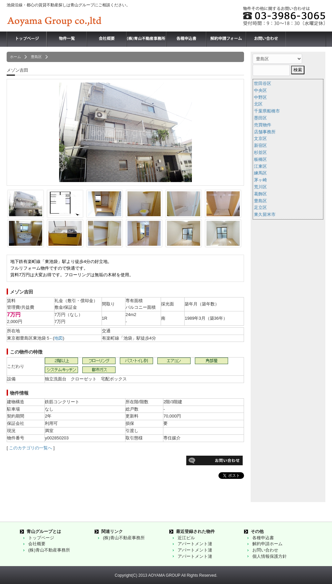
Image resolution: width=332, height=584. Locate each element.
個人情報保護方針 (269, 556)
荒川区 (260, 186)
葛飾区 (260, 193)
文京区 (260, 138)
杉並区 (260, 152)
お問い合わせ (265, 550)
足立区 (260, 207)
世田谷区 (262, 83)
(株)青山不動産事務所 (49, 550)
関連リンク (112, 531)
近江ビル (186, 537)
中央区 (260, 90)
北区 (258, 103)
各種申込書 (263, 537)
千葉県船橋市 (267, 110)
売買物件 (262, 124)
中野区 (260, 97)
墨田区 (260, 117)
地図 (58, 338)
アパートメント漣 (195, 543)
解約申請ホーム (267, 543)
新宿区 (260, 145)
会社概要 (36, 543)
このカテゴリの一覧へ (30, 447)
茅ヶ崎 (260, 179)
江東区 (260, 166)
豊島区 (260, 200)
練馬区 (260, 172)
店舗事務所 (265, 131)
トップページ (41, 537)
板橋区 (260, 159)
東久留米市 (265, 214)
